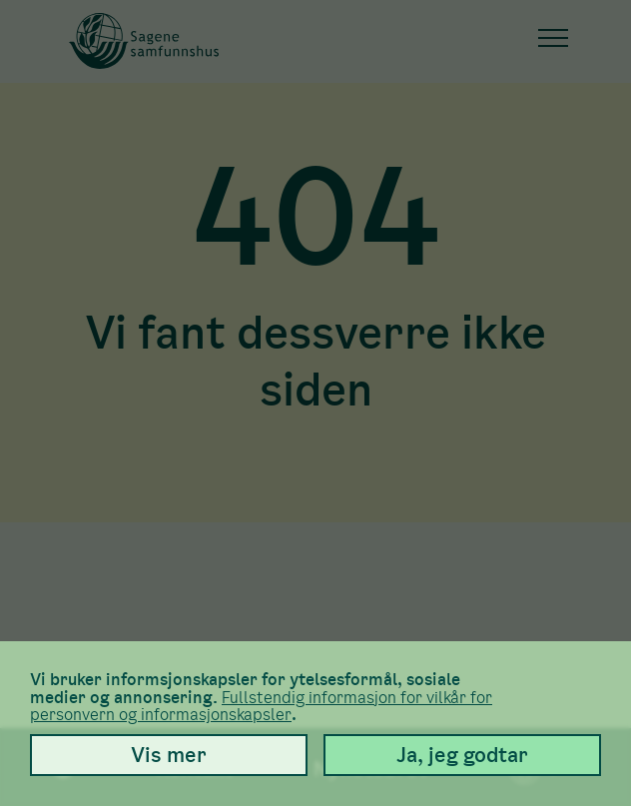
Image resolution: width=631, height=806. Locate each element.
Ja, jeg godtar (462, 755)
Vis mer (169, 755)
